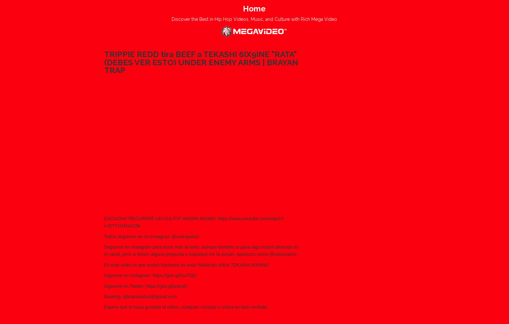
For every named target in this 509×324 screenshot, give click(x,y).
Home (254, 8)
